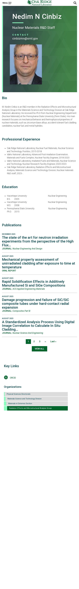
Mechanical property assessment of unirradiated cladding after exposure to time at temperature (38, 263)
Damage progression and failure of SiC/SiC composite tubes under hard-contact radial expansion (35, 303)
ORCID (13, 378)
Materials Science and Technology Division (25, 399)
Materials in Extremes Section (20, 404)
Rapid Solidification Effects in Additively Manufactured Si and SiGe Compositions (33, 283)
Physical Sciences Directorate (18, 394)
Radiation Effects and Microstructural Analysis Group (30, 408)
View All (39, 348)
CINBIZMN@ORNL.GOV (25, 38)
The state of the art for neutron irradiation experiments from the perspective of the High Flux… (38, 241)
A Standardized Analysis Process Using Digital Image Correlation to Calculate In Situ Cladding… (38, 326)
